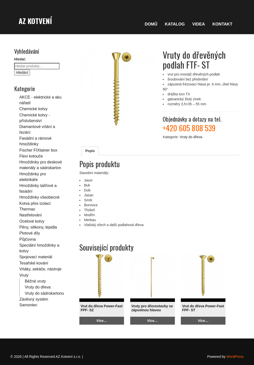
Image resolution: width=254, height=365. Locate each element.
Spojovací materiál (35, 257)
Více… (101, 321)
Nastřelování (30, 215)
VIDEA (198, 24)
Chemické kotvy (33, 108)
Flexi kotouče (31, 156)
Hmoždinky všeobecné (39, 197)
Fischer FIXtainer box (38, 150)
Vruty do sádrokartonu (44, 293)
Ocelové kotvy (31, 221)
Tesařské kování (33, 263)
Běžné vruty (35, 281)
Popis (90, 151)
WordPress (235, 357)
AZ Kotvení (35, 21)
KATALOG (175, 24)
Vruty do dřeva (38, 287)
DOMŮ (151, 24)
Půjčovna (27, 239)
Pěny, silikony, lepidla (38, 227)
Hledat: (20, 59)
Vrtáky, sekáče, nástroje (40, 269)
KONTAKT (222, 24)
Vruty (24, 275)
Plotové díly (29, 233)
